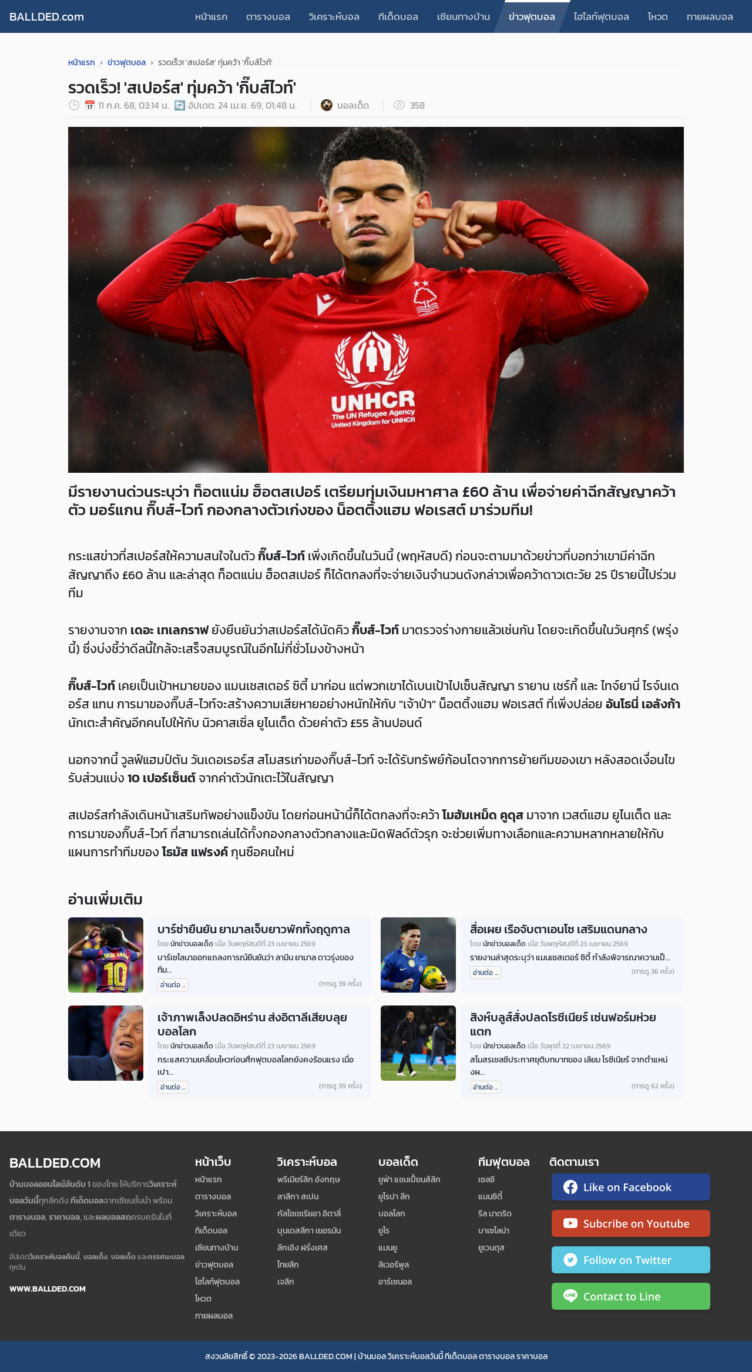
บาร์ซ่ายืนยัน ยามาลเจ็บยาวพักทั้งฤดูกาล (253, 929)
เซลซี (486, 1179)
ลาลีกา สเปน (297, 1197)
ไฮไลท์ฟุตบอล (601, 16)
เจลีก (285, 1282)
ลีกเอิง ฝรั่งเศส (302, 1248)
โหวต (658, 16)
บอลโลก (391, 1214)
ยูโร (384, 1231)
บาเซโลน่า (493, 1231)
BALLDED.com (46, 16)
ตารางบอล (268, 16)
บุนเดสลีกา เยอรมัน (309, 1231)
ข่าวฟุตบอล (532, 16)
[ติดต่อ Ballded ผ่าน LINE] (631, 1298)
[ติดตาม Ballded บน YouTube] (631, 1226)
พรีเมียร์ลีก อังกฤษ (308, 1179)
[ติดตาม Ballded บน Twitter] (631, 1262)
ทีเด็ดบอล (398, 16)
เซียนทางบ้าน (463, 16)
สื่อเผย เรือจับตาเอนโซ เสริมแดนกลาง (558, 929)
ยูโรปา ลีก (394, 1197)
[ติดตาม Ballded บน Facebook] (631, 1189)
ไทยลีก (288, 1265)
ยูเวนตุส (491, 1248)
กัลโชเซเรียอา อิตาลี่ (309, 1214)
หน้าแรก (211, 16)
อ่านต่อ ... (173, 985)
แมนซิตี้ (490, 1197)
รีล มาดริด (495, 1214)
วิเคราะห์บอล (334, 16)
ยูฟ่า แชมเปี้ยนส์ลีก (409, 1179)
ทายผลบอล (710, 16)
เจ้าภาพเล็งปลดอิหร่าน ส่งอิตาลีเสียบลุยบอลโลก (252, 1024)
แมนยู (387, 1248)
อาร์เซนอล (395, 1282)
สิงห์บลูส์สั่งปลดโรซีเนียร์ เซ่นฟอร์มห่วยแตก (563, 1024)
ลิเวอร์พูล (393, 1265)
